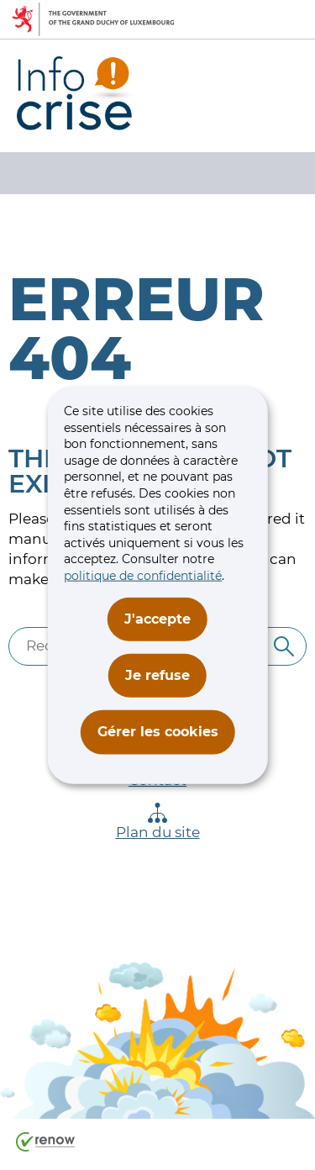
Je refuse (157, 675)
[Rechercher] (284, 646)
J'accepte (157, 618)
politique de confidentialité (143, 575)
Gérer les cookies (157, 732)
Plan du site (158, 822)
